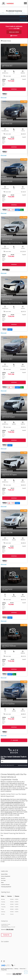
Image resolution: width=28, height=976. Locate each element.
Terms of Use (22, 968)
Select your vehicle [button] (14, 32)
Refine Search (22, 16)
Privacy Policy (4, 969)
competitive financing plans (20, 843)
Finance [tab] (17, 896)
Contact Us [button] (6, 934)
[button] (23, 45)
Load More (14, 740)
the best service (8, 811)
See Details (14, 89)
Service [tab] (9, 896)
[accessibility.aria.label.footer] (17, 974)
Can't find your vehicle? (22, 765)
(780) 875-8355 (9, 929)
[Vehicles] (14, 761)
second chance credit (18, 850)
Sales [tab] (2, 896)
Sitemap (16, 968)
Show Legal (3, 97)
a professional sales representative (12, 802)
